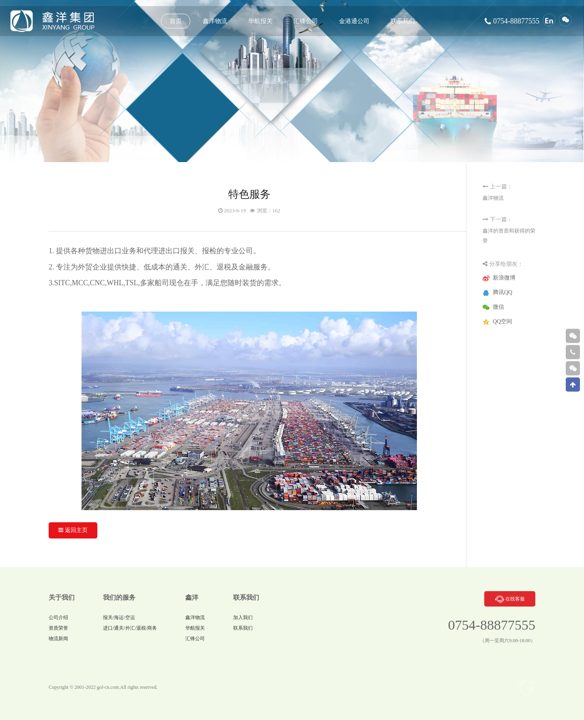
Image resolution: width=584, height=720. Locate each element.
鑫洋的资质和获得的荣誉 (509, 236)
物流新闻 (58, 638)
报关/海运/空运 (119, 617)
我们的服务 (119, 597)
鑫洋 (191, 597)
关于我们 (62, 597)
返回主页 (73, 530)
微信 (498, 307)
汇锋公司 (195, 638)
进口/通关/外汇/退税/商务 (130, 628)
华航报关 (195, 628)
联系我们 (246, 597)
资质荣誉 (58, 628)
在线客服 (509, 599)
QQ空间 (502, 321)
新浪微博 (504, 278)
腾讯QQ (502, 292)
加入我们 (243, 617)
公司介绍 (58, 617)
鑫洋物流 (493, 198)
